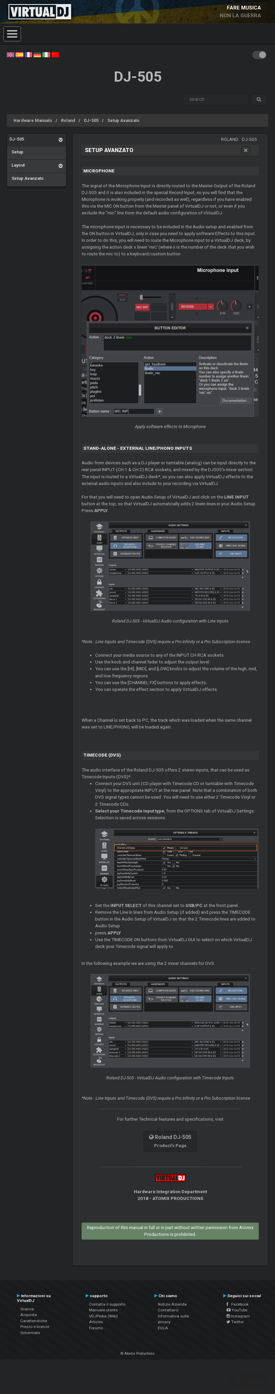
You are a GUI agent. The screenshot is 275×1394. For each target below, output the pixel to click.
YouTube (237, 1310)
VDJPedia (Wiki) (103, 1316)
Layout (17, 165)
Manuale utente (103, 1310)
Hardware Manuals (33, 120)
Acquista (28, 1314)
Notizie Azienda (172, 1304)
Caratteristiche (33, 1320)
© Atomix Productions (138, 1353)
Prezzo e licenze (34, 1326)
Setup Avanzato (123, 120)
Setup (16, 151)
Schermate (30, 1332)
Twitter (235, 1321)
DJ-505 (91, 120)
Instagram (238, 1316)
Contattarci (168, 1310)
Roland (68, 120)
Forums (96, 1328)
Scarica (27, 1309)
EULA (163, 1328)
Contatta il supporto (107, 1304)
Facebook (238, 1304)
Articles (96, 1321)
